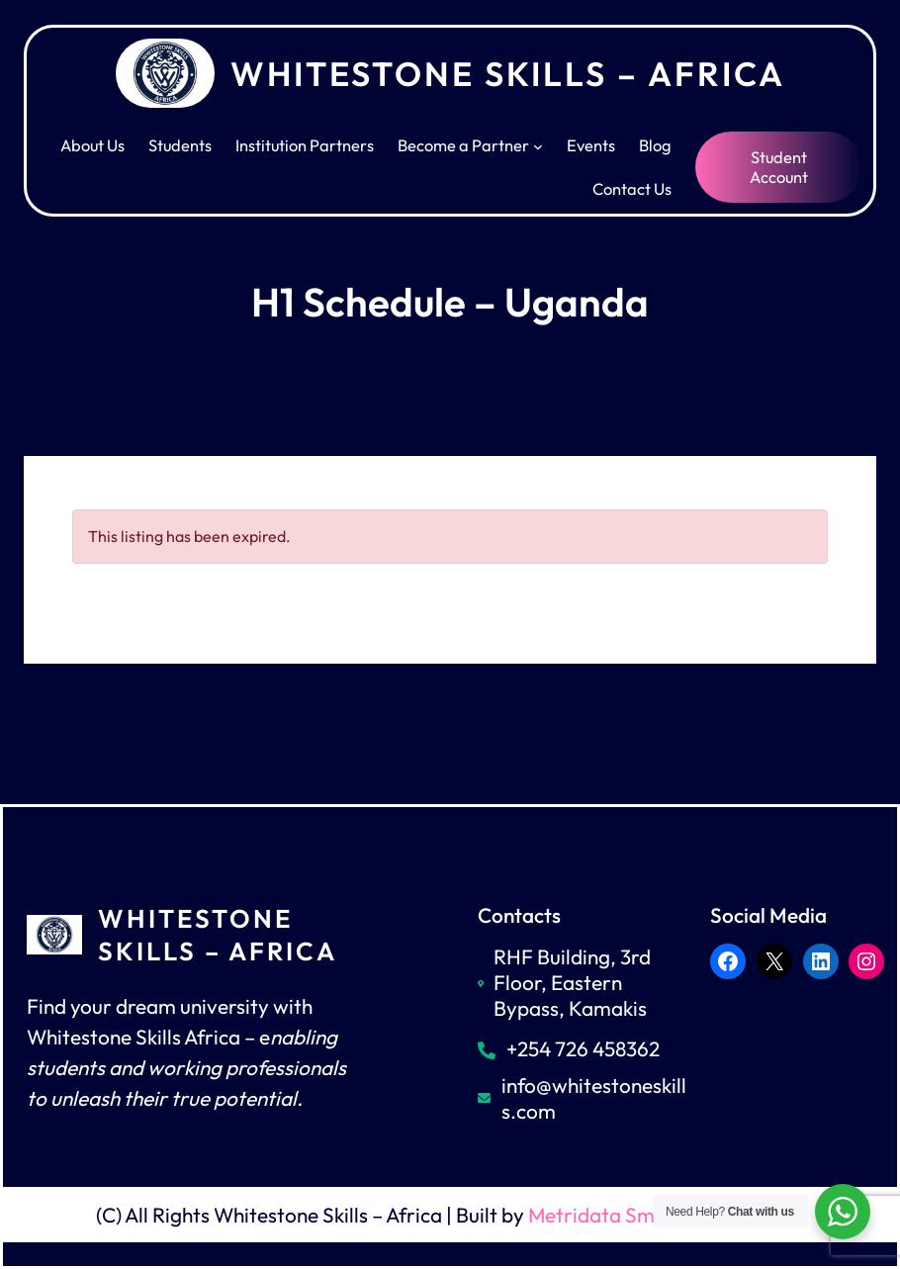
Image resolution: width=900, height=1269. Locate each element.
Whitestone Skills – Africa (507, 73)
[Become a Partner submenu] (538, 145)
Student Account (779, 167)
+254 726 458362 (583, 1048)
